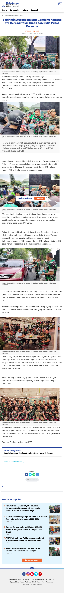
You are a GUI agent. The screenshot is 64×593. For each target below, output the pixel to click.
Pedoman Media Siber (32, 582)
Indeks (25, 10)
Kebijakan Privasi (14, 579)
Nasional (34, 10)
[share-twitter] (30, 474)
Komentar (32, 479)
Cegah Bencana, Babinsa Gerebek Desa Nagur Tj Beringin (29, 453)
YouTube (41, 575)
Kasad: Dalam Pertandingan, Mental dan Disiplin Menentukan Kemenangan (23, 549)
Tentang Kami (50, 579)
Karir (32, 579)
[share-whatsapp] (33, 474)
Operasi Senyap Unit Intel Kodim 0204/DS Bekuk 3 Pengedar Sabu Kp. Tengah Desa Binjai (24, 529)
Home (4, 10)
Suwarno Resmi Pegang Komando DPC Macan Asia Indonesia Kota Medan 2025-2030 (26, 518)
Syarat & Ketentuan (17, 582)
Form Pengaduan (48, 582)
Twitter (37, 575)
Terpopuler (14, 10)
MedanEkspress (12, 3)
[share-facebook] (26, 474)
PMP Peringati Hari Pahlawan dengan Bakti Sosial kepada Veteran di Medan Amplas (25, 539)
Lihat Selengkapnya (32, 560)
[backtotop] (32, 569)
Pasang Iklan (39, 579)
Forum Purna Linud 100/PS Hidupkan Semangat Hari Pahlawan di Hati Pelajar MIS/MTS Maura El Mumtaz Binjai (23, 508)
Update (39, 198)
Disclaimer (25, 579)
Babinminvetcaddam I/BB (13, 461)
